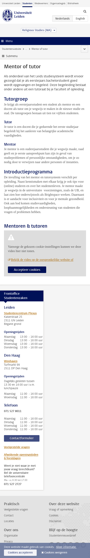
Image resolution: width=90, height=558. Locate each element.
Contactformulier (22, 438)
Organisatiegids (57, 3)
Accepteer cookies (27, 270)
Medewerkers (41, 3)
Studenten (27, 3)
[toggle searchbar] (85, 11)
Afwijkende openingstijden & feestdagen (21, 456)
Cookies (53, 515)
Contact (8, 515)
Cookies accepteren (20, 552)
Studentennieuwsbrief (62, 535)
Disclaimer (55, 521)
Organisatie (11, 535)
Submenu (12, 56)
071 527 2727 (12, 484)
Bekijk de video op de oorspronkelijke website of (42, 259)
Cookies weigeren (55, 552)
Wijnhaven (10, 361)
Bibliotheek (73, 3)
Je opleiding (31, 48)
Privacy (8, 541)
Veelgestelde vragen (17, 447)
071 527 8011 (12, 411)
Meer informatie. (66, 547)
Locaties (9, 521)
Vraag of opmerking (61, 509)
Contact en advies (51, 48)
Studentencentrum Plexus (20, 313)
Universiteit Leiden (11, 3)
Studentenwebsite (11, 48)
